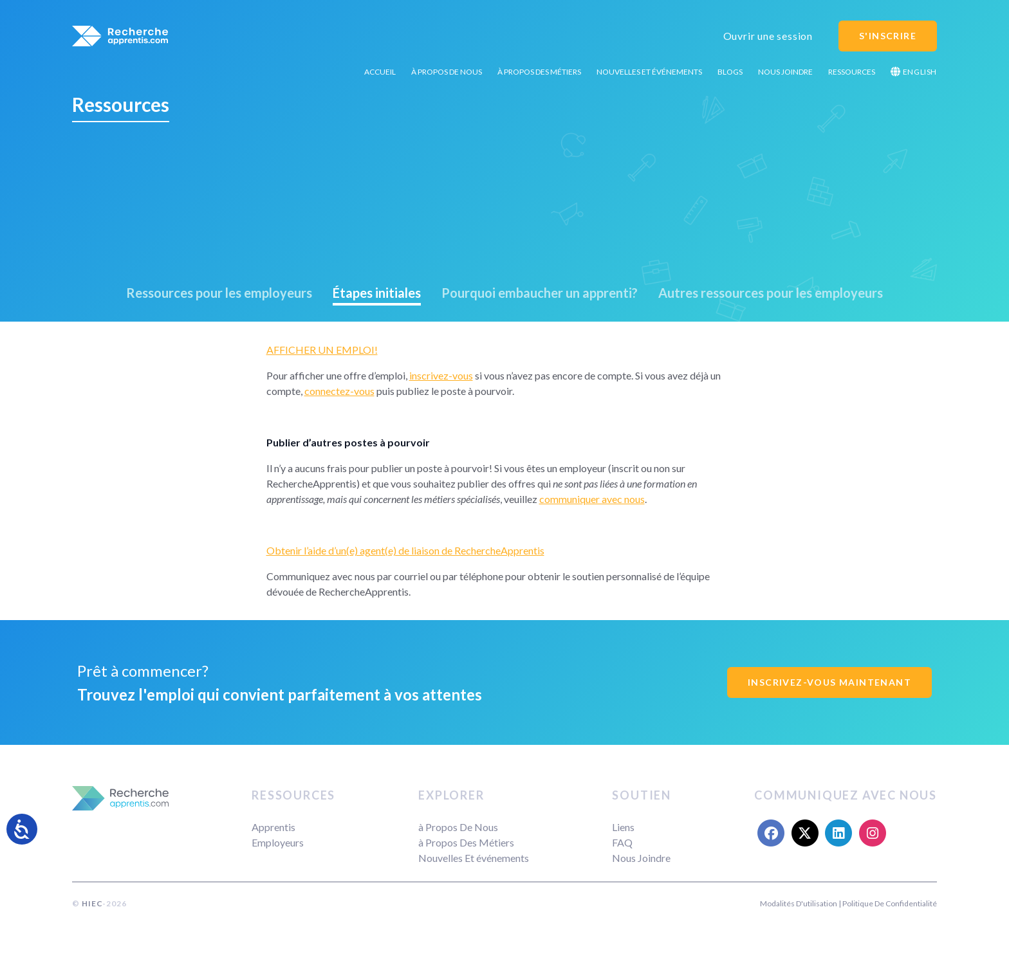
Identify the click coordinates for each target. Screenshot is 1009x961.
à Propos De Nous (446, 72)
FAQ (622, 842)
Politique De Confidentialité (889, 903)
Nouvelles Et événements (649, 72)
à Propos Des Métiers (539, 72)
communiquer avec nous (592, 499)
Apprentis (273, 827)
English (914, 72)
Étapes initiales (377, 292)
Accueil (380, 72)
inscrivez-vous (441, 375)
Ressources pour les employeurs (219, 292)
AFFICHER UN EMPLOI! (322, 349)
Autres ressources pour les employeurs (770, 292)
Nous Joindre (785, 72)
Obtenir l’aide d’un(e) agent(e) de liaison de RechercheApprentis (405, 550)
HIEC (92, 903)
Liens (623, 827)
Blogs (730, 72)
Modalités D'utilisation (798, 903)
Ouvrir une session (768, 36)
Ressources (851, 72)
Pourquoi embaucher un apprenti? (539, 292)
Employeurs (278, 842)
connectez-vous (339, 391)
